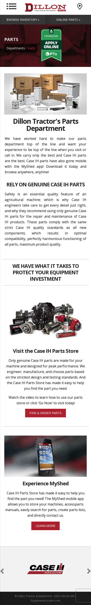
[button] (3, 571)
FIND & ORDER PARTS (45, 413)
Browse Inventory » (22, 20)
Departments (15, 48)
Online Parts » (68, 20)
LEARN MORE (46, 526)
